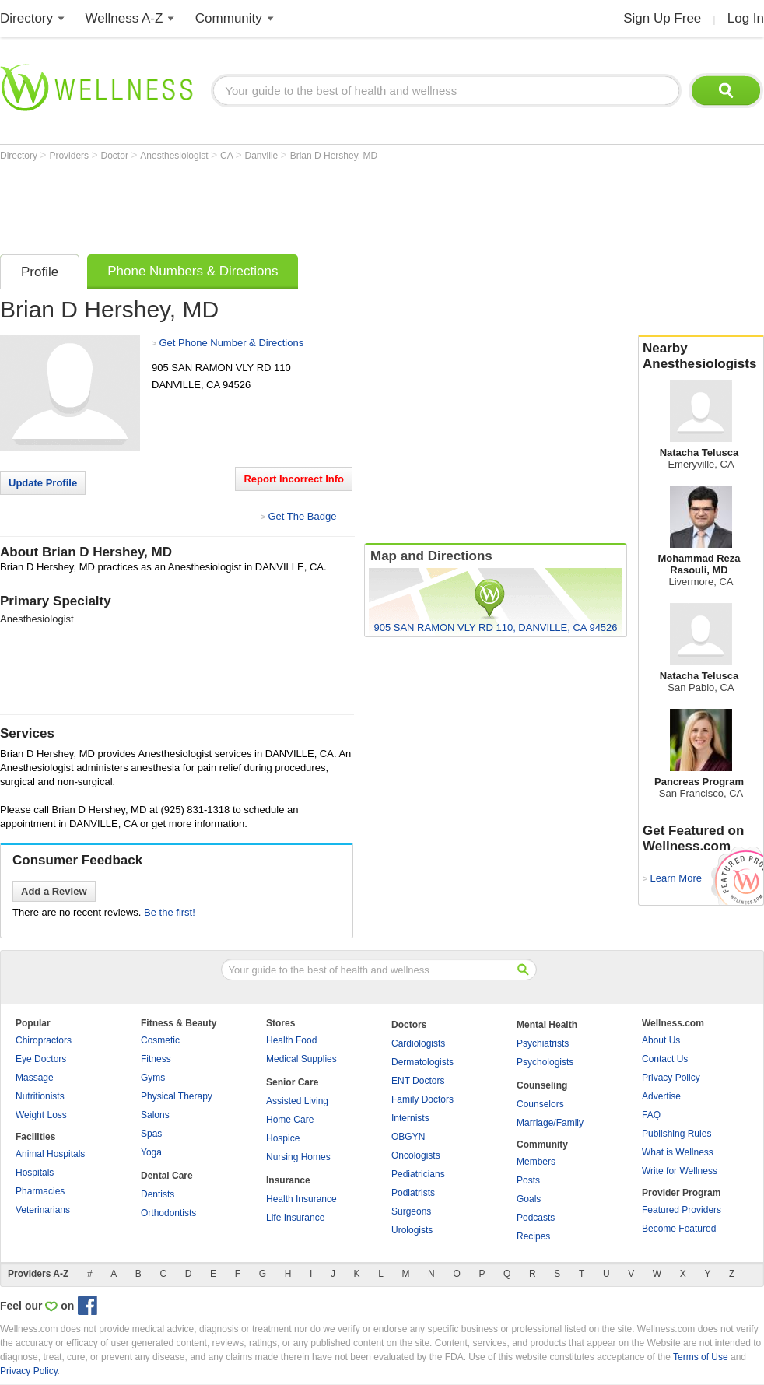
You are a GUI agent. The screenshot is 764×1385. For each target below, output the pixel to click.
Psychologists (545, 1062)
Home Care (290, 1119)
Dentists (157, 1194)
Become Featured (679, 1228)
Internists (410, 1118)
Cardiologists (418, 1043)
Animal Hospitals (50, 1153)
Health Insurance (301, 1199)
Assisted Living (297, 1101)
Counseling (542, 1085)
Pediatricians (418, 1174)
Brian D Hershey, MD (333, 155)
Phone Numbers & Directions (192, 271)
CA (227, 155)
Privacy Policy (671, 1077)
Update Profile (43, 483)
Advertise (661, 1096)
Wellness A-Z (124, 18)
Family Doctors (422, 1099)
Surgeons (411, 1211)
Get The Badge (302, 516)
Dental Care (167, 1175)
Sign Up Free (662, 18)
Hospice (283, 1138)
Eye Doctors (41, 1059)
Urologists (412, 1230)
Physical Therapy (176, 1096)
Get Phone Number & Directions (231, 343)
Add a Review (54, 891)
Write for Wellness (679, 1171)
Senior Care (292, 1082)
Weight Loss (41, 1115)
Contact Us (665, 1059)
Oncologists (415, 1155)
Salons (155, 1115)
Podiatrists (413, 1192)
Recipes (533, 1236)
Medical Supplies (301, 1059)
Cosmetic (160, 1040)
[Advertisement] (283, 204)
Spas (151, 1133)
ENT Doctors (417, 1080)
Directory (26, 18)
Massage (35, 1077)
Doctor (116, 155)
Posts (528, 1180)
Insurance (288, 1180)
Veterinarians (43, 1209)
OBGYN (408, 1136)
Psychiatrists (543, 1043)
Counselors (540, 1104)
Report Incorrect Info (294, 479)
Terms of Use (700, 1357)
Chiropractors (44, 1040)
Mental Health (547, 1024)
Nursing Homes (298, 1157)
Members (536, 1161)
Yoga (151, 1152)
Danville (263, 155)
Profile (39, 272)
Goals (529, 1199)
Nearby (701, 356)
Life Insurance (295, 1217)
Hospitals (35, 1172)
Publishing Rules (676, 1133)
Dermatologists (422, 1062)
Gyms (153, 1077)
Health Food (291, 1040)
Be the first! (169, 912)
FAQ (651, 1115)
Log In (745, 18)
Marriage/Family (550, 1122)
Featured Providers (681, 1209)
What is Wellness (677, 1152)
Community (228, 18)
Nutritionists (40, 1096)
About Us (661, 1040)
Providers (70, 155)
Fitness (156, 1059)
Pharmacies (40, 1191)
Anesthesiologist (175, 155)
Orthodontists (168, 1213)
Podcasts (536, 1217)
